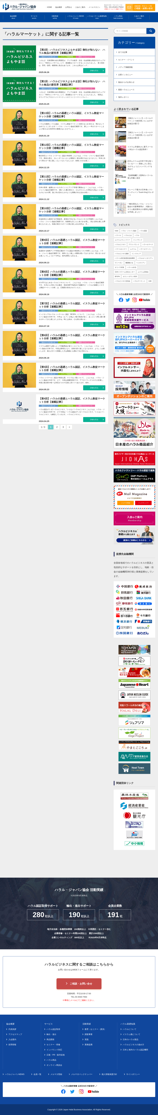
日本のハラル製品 (130, 1039)
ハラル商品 (118, 17)
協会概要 (58, 7)
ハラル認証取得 (53, 1029)
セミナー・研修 (53, 1044)
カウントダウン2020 (130, 276)
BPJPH (117, 276)
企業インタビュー (125, 75)
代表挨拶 (12, 1029)
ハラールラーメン (145, 249)
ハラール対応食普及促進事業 (125, 258)
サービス (34, 17)
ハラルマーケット (139, 281)
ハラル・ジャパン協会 (128, 231)
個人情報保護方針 (109, 1074)
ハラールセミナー (121, 249)
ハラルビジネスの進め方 (133, 1044)
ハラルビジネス (120, 244)
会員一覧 (37, 1074)
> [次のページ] (69, 427)
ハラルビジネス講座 (122, 253)
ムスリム (133, 249)
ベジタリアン (140, 263)
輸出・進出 (51, 1034)
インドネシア (136, 253)
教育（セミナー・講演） (95, 1029)
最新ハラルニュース (126, 90)
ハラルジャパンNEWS (75, 17)
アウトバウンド (134, 244)
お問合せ (68, 7)
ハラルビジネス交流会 (122, 281)
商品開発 (50, 1039)
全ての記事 (122, 52)
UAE (150, 281)
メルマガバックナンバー (81, 1074)
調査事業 (88, 1034)
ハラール (118, 235)
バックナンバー (143, 503)
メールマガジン (94, 7)
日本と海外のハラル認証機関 (135, 1050)
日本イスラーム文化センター (125, 272)
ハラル (137, 235)
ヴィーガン (119, 263)
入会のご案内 (80, 7)
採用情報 (12, 1044)
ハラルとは (128, 235)
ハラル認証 (143, 231)
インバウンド (137, 240)
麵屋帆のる (129, 263)
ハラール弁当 (131, 267)
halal (116, 231)
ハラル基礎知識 (128, 1024)
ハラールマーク (147, 244)
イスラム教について (131, 1034)
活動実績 (55, 17)
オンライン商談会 (54, 1065)
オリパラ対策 (119, 267)
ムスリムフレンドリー (122, 240)
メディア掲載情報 (125, 67)
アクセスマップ (15, 1034)
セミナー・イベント (126, 60)
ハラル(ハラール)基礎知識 (97, 17)
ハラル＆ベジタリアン (145, 258)
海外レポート (123, 97)
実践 (87, 1039)
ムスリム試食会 (143, 272)
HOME (49, 7)
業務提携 (88, 1044)
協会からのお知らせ (126, 82)
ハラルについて (129, 1029)
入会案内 (12, 1039)
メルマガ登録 (125, 503)
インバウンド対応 (54, 1050)
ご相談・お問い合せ (81, 983)
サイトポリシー (133, 1074)
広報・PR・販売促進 (56, 1055)
